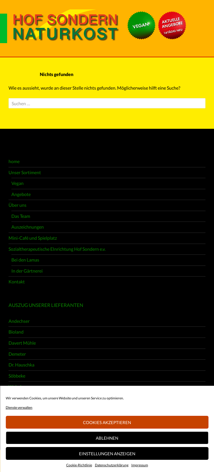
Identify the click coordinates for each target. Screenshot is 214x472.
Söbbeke (17, 375)
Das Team (20, 216)
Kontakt (17, 281)
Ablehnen (107, 438)
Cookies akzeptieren (107, 422)
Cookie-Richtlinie (79, 465)
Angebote (21, 194)
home (14, 161)
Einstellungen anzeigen (107, 453)
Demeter (17, 354)
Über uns (17, 205)
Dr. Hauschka (21, 364)
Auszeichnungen (27, 226)
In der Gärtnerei (27, 270)
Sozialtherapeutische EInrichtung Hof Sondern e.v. (57, 249)
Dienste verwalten (19, 407)
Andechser (19, 321)
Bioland (16, 331)
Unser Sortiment (25, 172)
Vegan (17, 183)
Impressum (139, 465)
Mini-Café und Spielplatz (33, 238)
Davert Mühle (22, 342)
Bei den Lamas (25, 259)
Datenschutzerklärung (111, 465)
